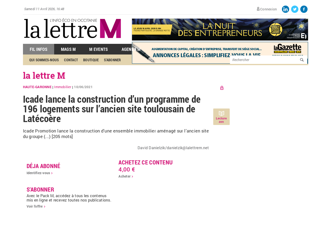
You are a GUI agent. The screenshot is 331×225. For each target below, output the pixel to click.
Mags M (68, 49)
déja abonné (43, 166)
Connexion (268, 9)
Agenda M (131, 49)
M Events (98, 49)
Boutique (91, 59)
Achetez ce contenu (145, 162)
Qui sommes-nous (44, 59)
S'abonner (112, 59)
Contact (71, 59)
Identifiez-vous (38, 173)
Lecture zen (221, 120)
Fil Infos (38, 49)
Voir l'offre (35, 206)
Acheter (124, 176)
